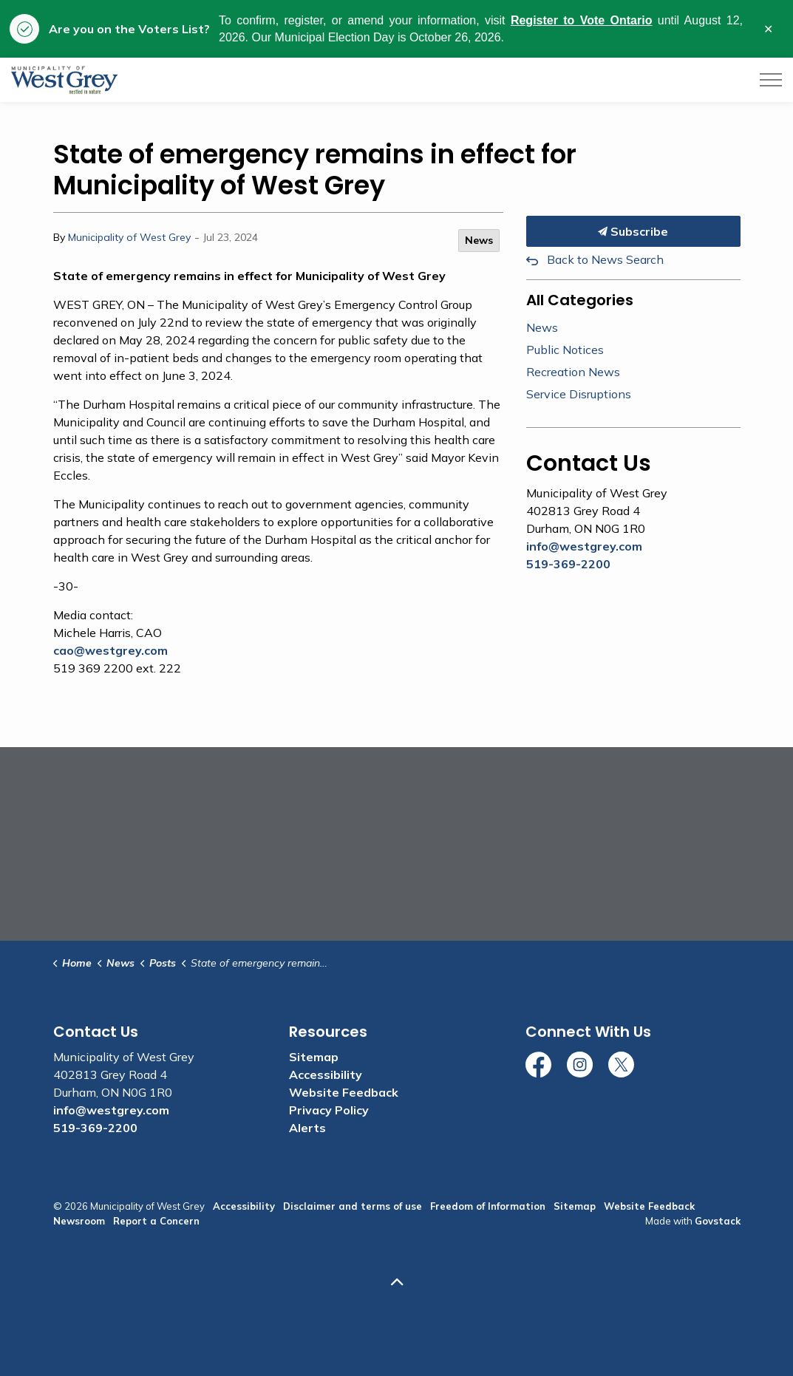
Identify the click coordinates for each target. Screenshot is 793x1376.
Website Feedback (343, 1092)
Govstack (718, 1221)
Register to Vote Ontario (582, 20)
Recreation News (573, 371)
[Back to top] (397, 1281)
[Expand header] (771, 80)
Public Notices (565, 349)
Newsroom (79, 1221)
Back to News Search (605, 259)
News (479, 240)
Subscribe (633, 231)
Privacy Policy (329, 1110)
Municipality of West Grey (129, 237)
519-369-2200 (568, 563)
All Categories (579, 300)
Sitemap (313, 1056)
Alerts (307, 1127)
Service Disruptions (578, 393)
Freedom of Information (487, 1206)
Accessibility (325, 1074)
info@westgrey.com (584, 546)
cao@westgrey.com (110, 650)
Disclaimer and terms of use (352, 1206)
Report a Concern (156, 1221)
